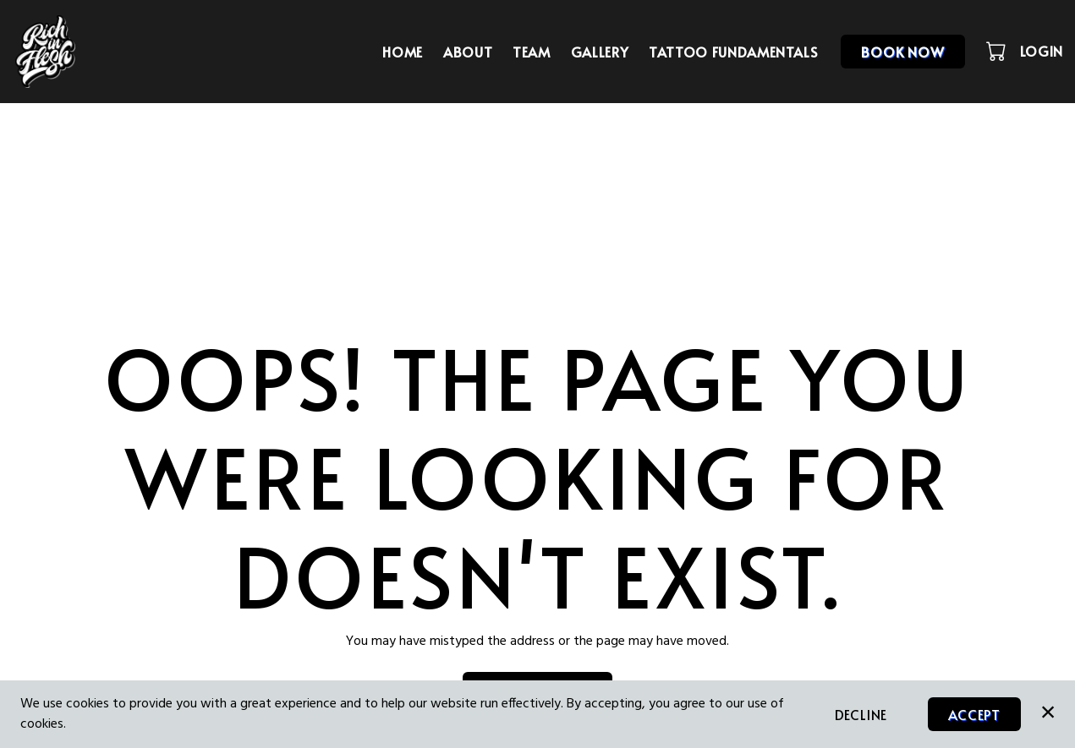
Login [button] (1041, 50)
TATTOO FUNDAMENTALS (733, 51)
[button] (997, 50)
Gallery (599, 51)
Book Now (902, 51)
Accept (974, 714)
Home (402, 51)
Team (532, 51)
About (467, 51)
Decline (861, 714)
